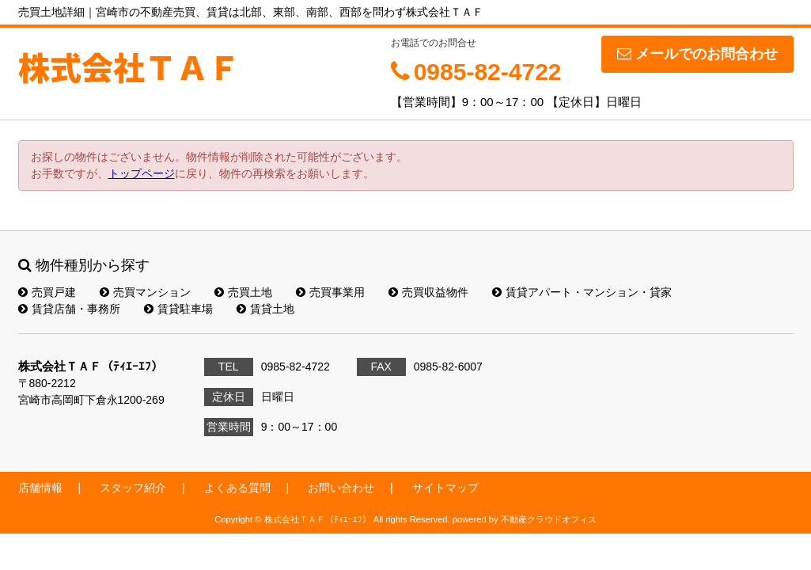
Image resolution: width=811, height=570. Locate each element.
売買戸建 (47, 292)
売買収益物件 (428, 292)
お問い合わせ (341, 487)
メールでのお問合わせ (697, 54)
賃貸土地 (265, 308)
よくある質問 (237, 487)
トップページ (141, 173)
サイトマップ (445, 487)
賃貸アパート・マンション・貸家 (582, 292)
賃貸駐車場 (178, 308)
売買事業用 (330, 292)
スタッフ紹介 (133, 487)
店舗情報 (40, 487)
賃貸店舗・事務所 (69, 308)
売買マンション (145, 292)
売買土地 (243, 292)
